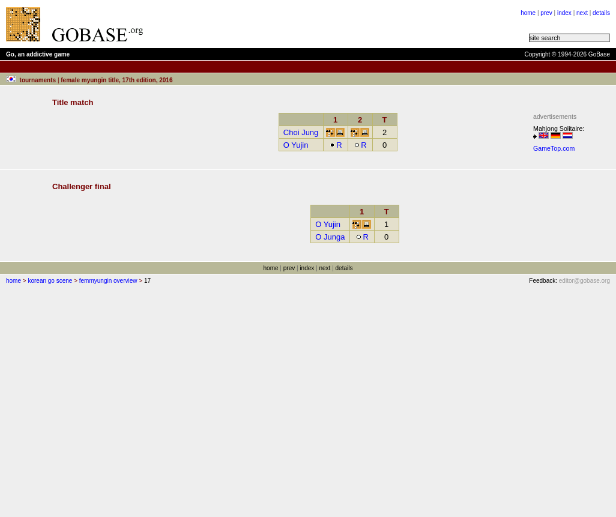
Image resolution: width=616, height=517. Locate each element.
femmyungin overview (108, 280)
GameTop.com (554, 148)
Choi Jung (301, 132)
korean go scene (50, 280)
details (601, 13)
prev (546, 13)
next (582, 13)
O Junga (330, 236)
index (564, 13)
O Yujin (296, 145)
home (528, 13)
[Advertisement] (301, 24)
